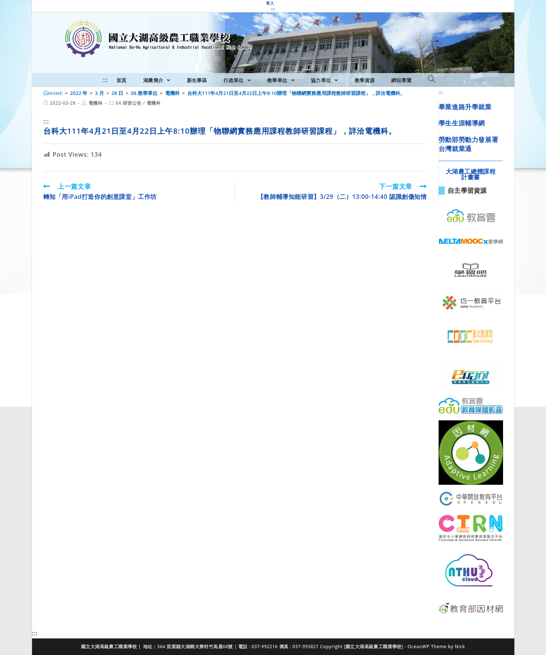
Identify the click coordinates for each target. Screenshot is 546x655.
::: (273, 9)
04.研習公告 (129, 103)
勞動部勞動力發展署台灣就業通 (468, 144)
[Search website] (432, 79)
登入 (270, 3)
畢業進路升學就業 (465, 106)
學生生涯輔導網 (462, 123)
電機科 (96, 103)
